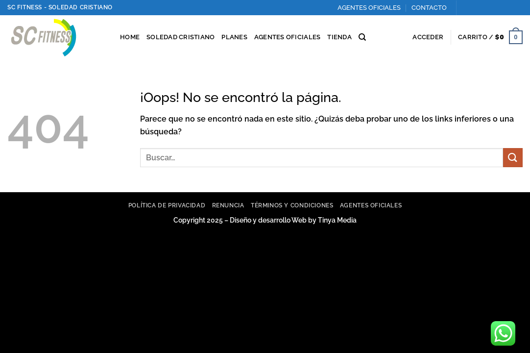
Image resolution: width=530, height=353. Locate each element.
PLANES (234, 37)
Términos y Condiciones (292, 205)
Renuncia (228, 205)
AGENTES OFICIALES (369, 7)
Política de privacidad (166, 205)
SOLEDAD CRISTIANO (180, 37)
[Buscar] (362, 37)
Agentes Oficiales (371, 205)
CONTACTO (429, 7)
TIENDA (339, 37)
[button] (427, 37)
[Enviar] (513, 157)
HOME (130, 37)
